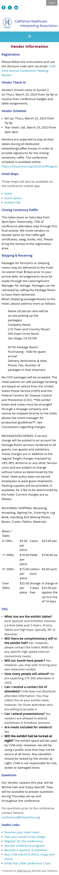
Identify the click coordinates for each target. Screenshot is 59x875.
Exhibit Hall (12, 202)
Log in (51, 2)
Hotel (8, 194)
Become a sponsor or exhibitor (26, 850)
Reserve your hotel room (21, 832)
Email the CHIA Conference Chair (27, 863)
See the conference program (24, 846)
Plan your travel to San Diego (24, 837)
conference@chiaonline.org (21, 817)
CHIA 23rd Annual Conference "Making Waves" (29, 70)
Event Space (13, 198)
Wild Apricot (24, 870)
